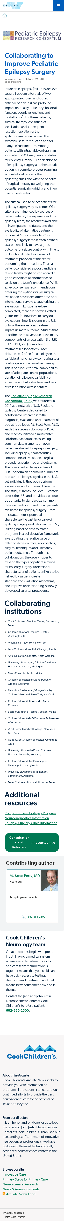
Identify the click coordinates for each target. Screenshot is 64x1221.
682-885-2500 (33, 916)
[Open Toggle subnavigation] (58, 5)
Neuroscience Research (20, 1184)
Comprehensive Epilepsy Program (30, 813)
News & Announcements (21, 1189)
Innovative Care (14, 1174)
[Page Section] (32, 862)
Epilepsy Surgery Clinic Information (31, 823)
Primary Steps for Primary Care (25, 1179)
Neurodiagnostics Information (27, 818)
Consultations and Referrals (32, 842)
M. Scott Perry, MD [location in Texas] (25, 875)
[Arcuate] (13, 5)
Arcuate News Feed (19, 1194)
